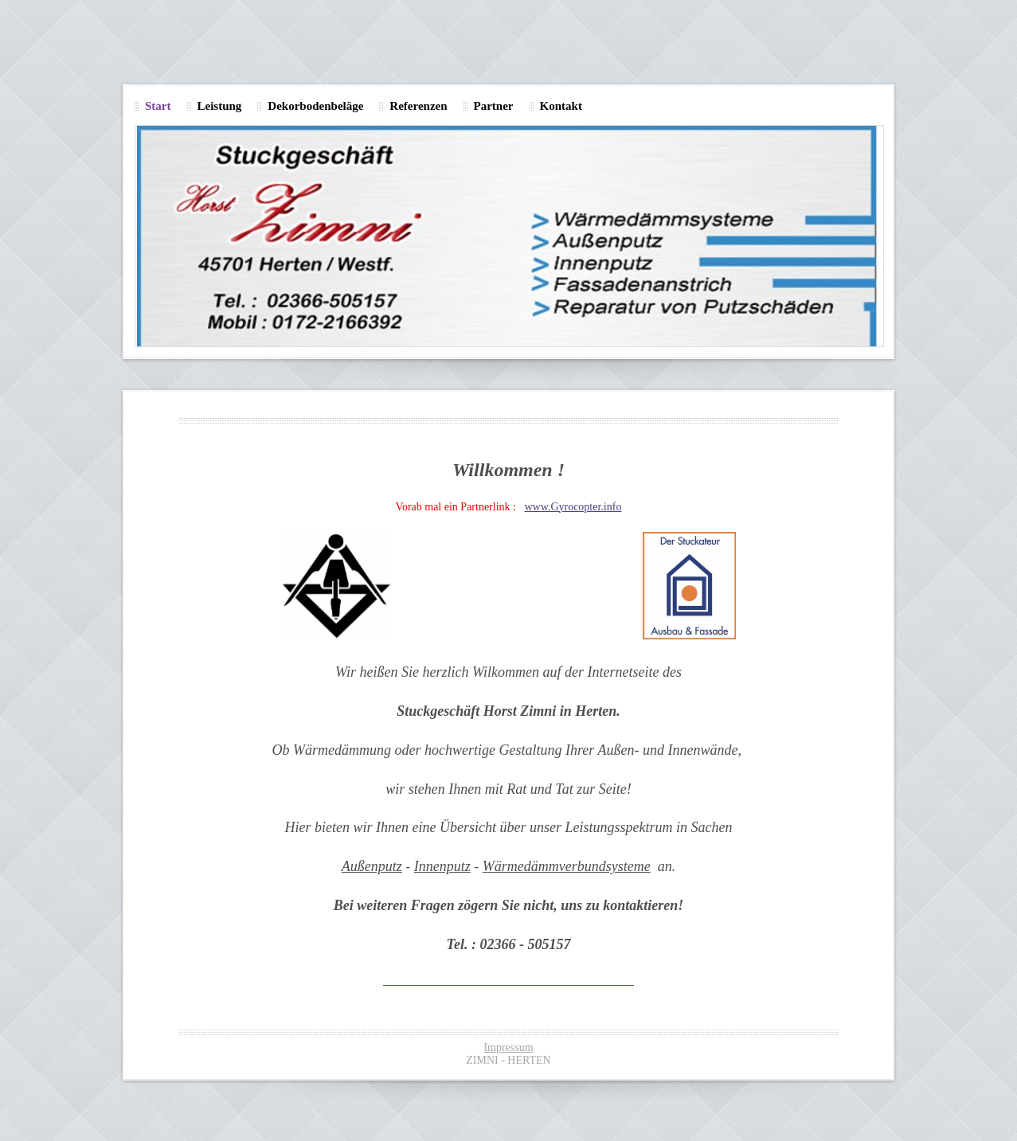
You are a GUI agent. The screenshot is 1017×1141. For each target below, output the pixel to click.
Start (158, 106)
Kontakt (561, 106)
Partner (494, 106)
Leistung (220, 106)
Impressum (508, 1047)
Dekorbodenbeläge (315, 106)
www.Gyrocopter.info (572, 507)
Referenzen (418, 106)
